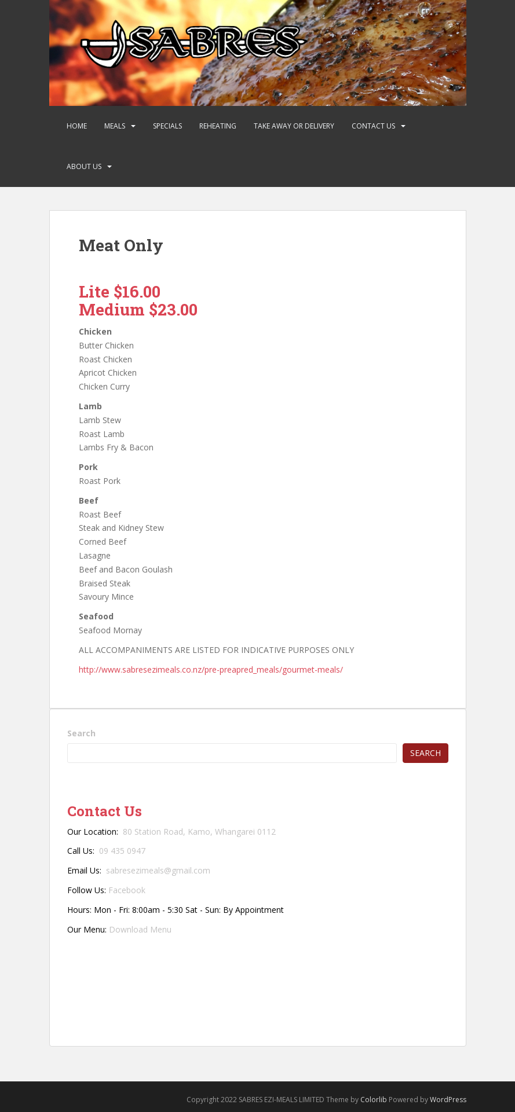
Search (81, 733)
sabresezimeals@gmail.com (158, 870)
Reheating (217, 126)
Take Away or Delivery (294, 126)
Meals (114, 126)
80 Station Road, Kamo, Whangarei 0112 (199, 831)
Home (77, 126)
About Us (84, 166)
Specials (167, 126)
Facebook (126, 890)
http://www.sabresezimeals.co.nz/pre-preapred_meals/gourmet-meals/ (211, 669)
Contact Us (373, 126)
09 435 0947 (122, 850)
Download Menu (140, 929)
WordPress (448, 1099)
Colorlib (373, 1099)
